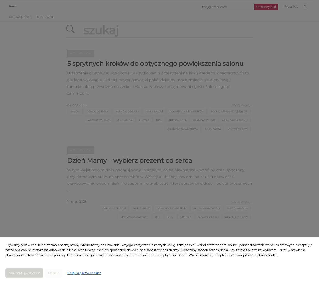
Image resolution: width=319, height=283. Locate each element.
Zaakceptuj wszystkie (24, 273)
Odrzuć (53, 273)
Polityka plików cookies (84, 273)
